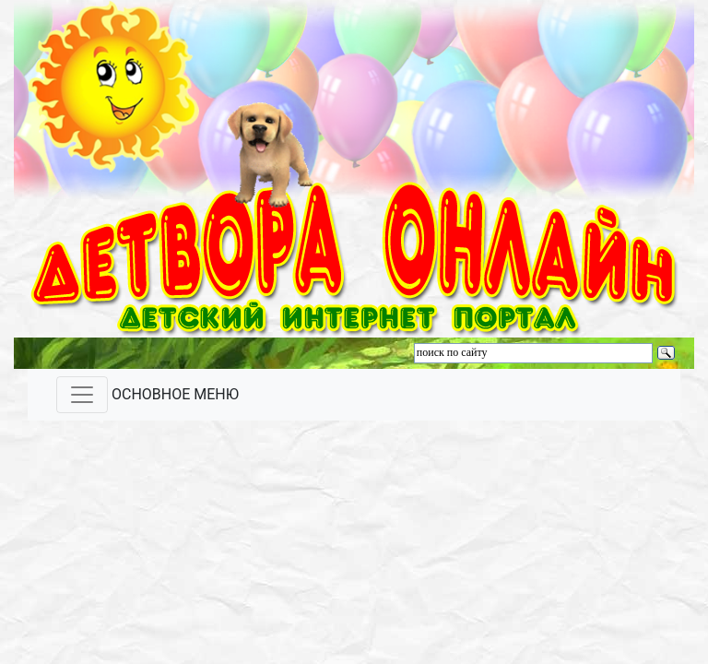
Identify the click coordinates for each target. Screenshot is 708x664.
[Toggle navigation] (82, 394)
